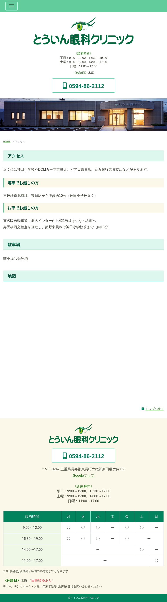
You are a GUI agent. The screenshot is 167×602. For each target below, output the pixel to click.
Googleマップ (83, 475)
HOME (6, 141)
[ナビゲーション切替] (11, 6)
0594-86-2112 (86, 86)
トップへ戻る (154, 409)
